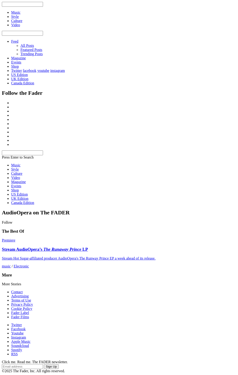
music (6, 266)
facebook (29, 71)
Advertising (20, 296)
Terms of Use (21, 300)
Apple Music (20, 341)
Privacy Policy (22, 304)
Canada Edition (22, 83)
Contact (17, 292)
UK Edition (19, 79)
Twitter (16, 71)
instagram (57, 71)
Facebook (18, 329)
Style (15, 169)
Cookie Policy (21, 309)
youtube (43, 71)
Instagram (18, 337)
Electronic (21, 266)
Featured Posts (31, 50)
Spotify (16, 350)
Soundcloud (20, 346)
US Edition (19, 75)
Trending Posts (31, 54)
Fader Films (20, 317)
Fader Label (20, 313)
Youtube (17, 333)
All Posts (27, 46)
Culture (16, 173)
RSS (14, 354)
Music (15, 165)
